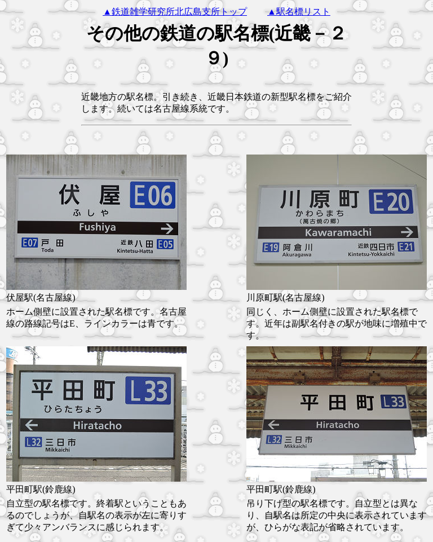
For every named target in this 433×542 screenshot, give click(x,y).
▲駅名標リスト (298, 11)
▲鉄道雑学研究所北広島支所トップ (175, 11)
